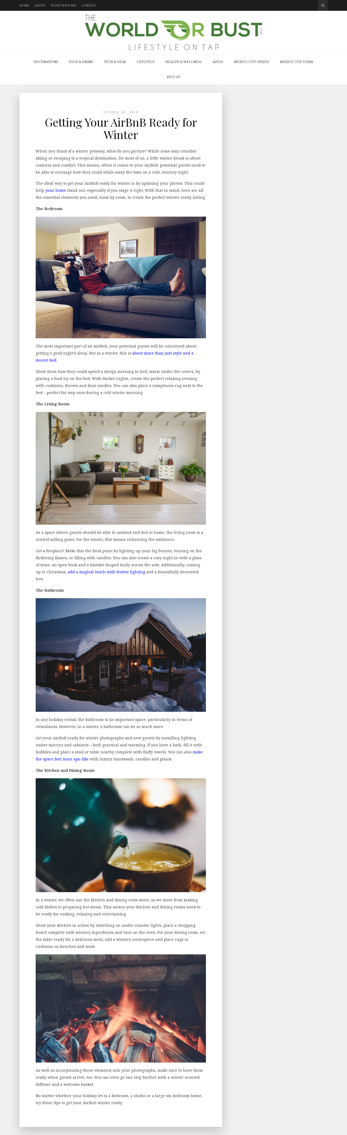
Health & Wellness (183, 61)
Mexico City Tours (296, 61)
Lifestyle (146, 61)
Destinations (46, 61)
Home (24, 5)
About (39, 5)
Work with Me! (63, 5)
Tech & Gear (115, 61)
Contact (89, 5)
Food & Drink (81, 61)
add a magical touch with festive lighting (106, 571)
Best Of (173, 77)
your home (55, 190)
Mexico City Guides (251, 61)
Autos (217, 61)
